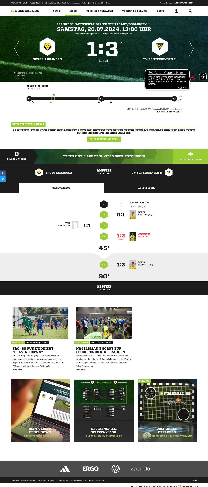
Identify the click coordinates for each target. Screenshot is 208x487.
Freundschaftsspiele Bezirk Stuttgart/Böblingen (104, 24)
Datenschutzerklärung (29, 480)
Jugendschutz (63, 480)
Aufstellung (146, 188)
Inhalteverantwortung (78, 480)
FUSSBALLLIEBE (36, 3)
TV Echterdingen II (159, 59)
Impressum (15, 480)
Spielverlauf (61, 188)
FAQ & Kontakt (94, 3)
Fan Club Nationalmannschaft (68, 3)
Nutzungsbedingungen (47, 480)
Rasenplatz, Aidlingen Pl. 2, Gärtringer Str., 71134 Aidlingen (104, 34)
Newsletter (106, 3)
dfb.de (25, 3)
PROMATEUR (16, 3)
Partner (84, 3)
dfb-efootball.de (50, 3)
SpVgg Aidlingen (47, 59)
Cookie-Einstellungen (96, 480)
